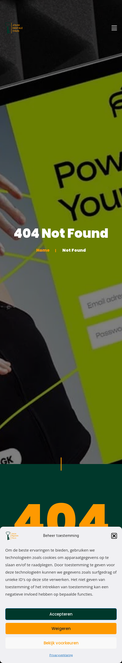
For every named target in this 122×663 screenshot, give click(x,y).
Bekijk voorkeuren (61, 643)
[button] (114, 535)
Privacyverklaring (61, 655)
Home (43, 250)
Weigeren (61, 628)
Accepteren (61, 614)
